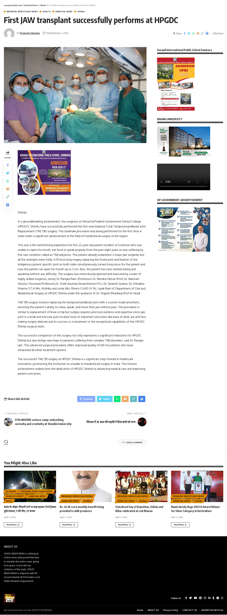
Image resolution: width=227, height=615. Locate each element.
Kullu (9, 502)
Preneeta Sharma (30, 33)
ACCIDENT (11, 492)
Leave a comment (128, 443)
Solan (198, 502)
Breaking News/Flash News (22, 11)
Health (46, 11)
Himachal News (64, 11)
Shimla (81, 11)
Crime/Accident (15, 497)
